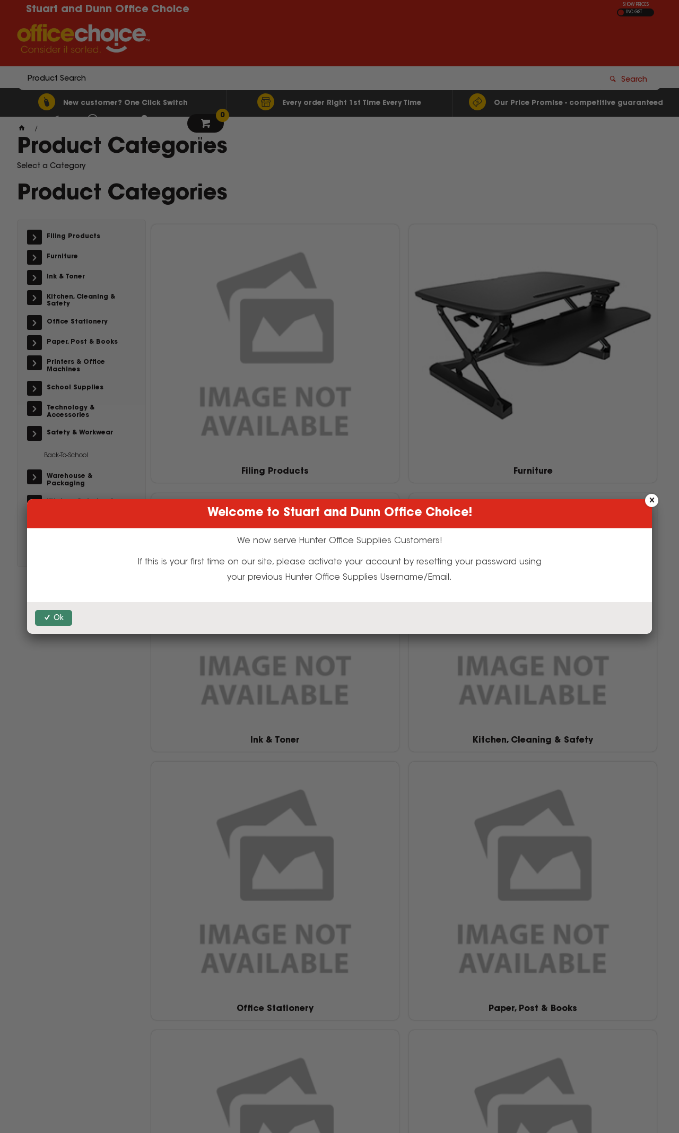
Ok (59, 618)
